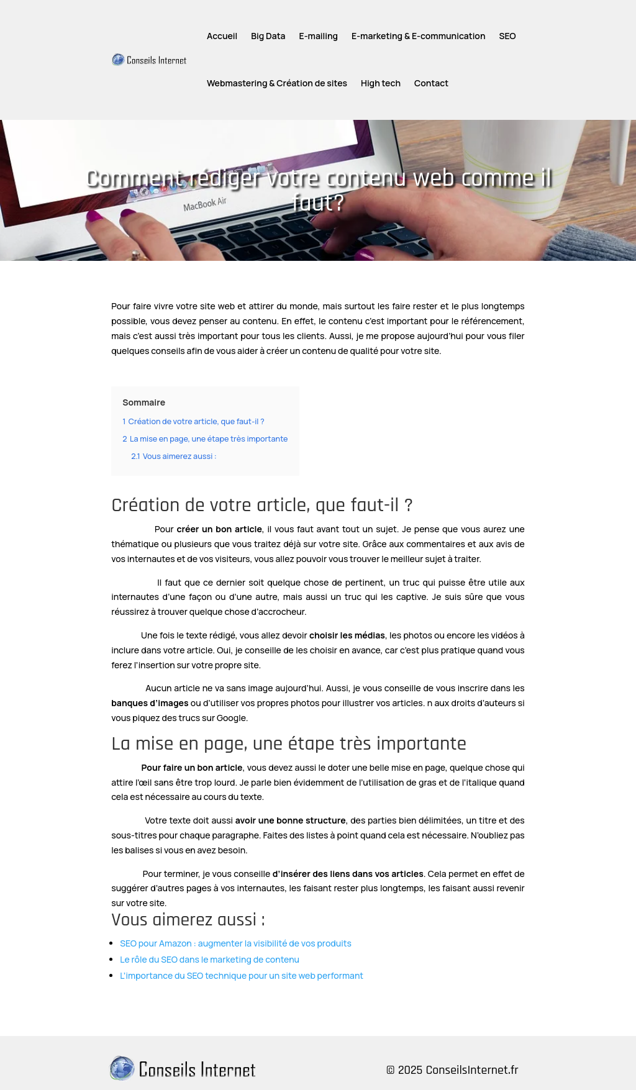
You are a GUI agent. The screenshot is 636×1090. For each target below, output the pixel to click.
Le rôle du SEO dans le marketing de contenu (209, 959)
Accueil (222, 36)
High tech (381, 83)
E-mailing (318, 36)
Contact (431, 83)
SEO (507, 36)
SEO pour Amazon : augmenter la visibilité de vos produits (236, 943)
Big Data (268, 36)
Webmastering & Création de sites (277, 83)
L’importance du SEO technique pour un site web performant (241, 975)
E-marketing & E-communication (418, 36)
